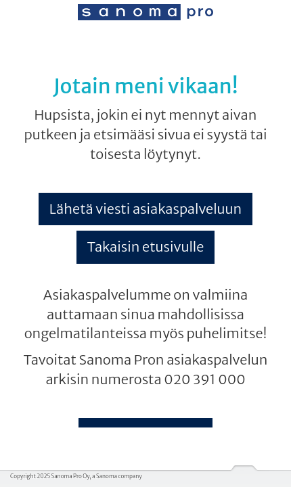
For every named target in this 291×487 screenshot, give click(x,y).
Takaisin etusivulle (145, 246)
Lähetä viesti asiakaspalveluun (145, 208)
